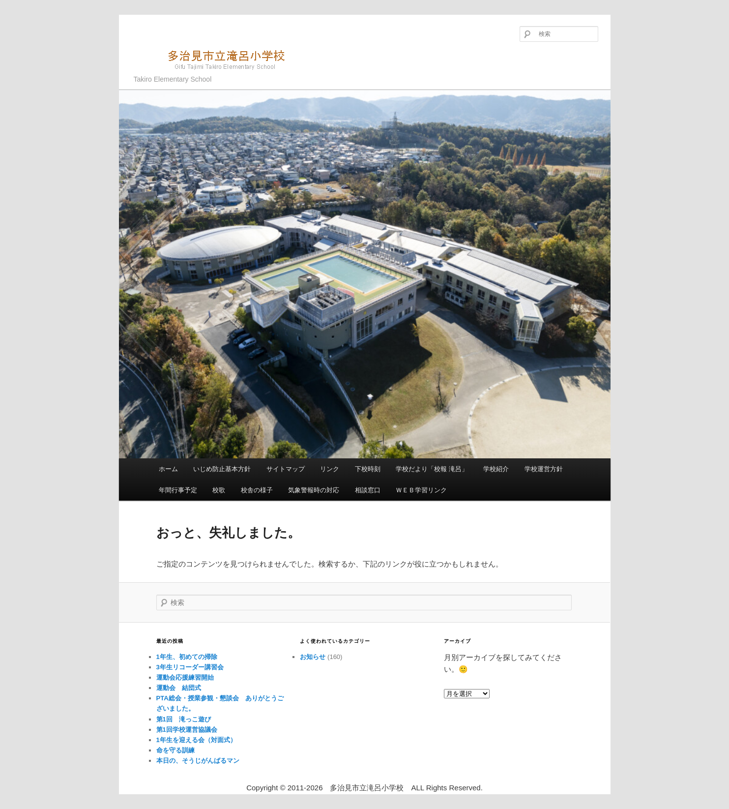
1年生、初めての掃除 (186, 656)
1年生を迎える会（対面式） (196, 740)
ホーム (168, 469)
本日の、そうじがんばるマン (197, 760)
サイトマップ (285, 469)
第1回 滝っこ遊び (183, 719)
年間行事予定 (178, 490)
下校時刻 (367, 469)
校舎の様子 (257, 490)
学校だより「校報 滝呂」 (432, 469)
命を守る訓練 (175, 750)
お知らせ (312, 656)
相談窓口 (367, 490)
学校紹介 (496, 469)
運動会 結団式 (178, 687)
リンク (329, 469)
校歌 (218, 490)
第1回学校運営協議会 (186, 729)
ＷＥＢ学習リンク (421, 490)
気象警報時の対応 (313, 490)
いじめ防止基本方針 (222, 469)
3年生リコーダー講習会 (190, 667)
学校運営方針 (544, 469)
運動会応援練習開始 (185, 677)
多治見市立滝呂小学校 (215, 59)
